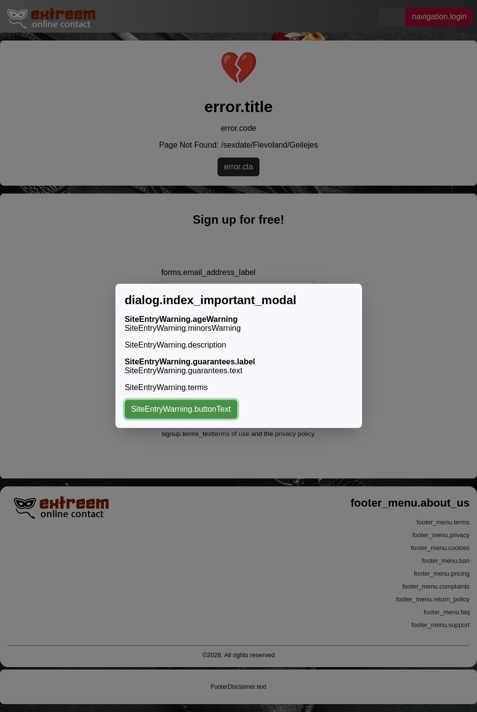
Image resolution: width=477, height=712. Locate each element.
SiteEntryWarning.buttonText (181, 409)
